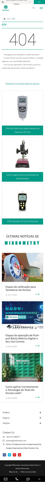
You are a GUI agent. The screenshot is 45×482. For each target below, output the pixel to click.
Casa (8, 19)
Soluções (6, 423)
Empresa (6, 418)
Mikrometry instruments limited (23, 465)
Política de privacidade (28, 472)
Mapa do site (13, 472)
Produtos (6, 412)
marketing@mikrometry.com (16, 441)
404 (13, 19)
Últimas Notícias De (22, 240)
